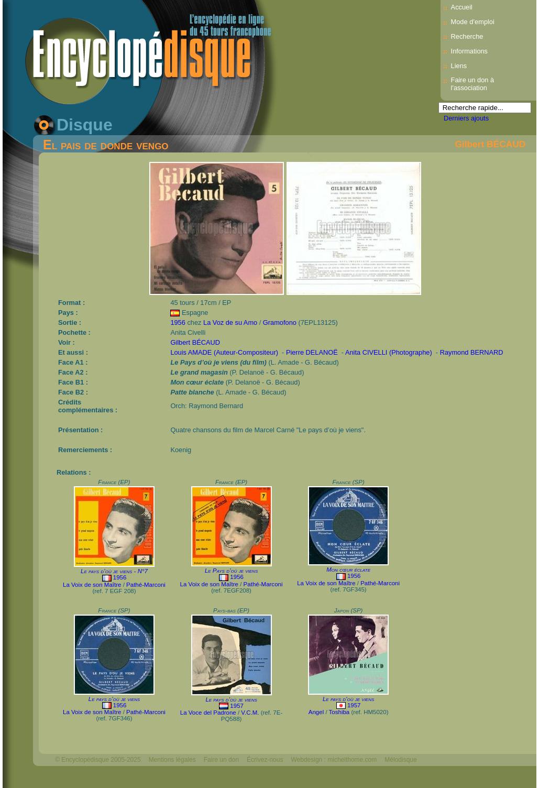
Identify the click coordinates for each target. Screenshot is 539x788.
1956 (177, 322)
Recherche (467, 36)
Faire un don (221, 759)
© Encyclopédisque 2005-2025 (98, 759)
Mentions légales (172, 759)
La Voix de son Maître (92, 585)
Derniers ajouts (466, 118)
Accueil (461, 7)
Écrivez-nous (265, 759)
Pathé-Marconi (146, 585)
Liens (459, 66)
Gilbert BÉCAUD (490, 144)
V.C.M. (250, 712)
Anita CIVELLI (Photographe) (388, 352)
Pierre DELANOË (312, 352)
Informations (469, 51)
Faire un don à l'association (472, 84)
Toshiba (339, 712)
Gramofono (279, 322)
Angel (316, 712)
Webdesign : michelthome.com (334, 759)
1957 (237, 706)
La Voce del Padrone (208, 712)
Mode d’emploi (472, 22)
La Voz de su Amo (230, 322)
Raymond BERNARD (471, 352)
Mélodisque (400, 759)
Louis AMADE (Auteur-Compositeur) (224, 352)
